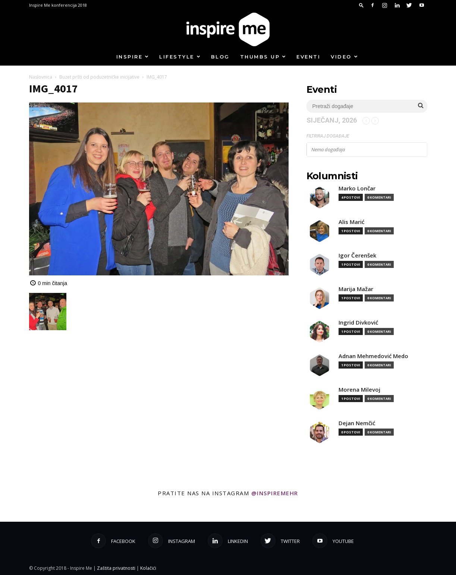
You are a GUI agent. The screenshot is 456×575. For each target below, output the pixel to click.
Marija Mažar (356, 289)
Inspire (133, 57)
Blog (220, 57)
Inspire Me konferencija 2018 (58, 5)
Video (344, 57)
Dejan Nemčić (357, 423)
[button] (361, 5)
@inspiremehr (274, 493)
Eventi (308, 57)
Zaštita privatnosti (116, 568)
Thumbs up (263, 57)
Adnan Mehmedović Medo (373, 356)
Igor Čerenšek (357, 255)
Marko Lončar (357, 188)
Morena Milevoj (359, 389)
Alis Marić (351, 221)
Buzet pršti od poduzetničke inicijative (99, 77)
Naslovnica (40, 77)
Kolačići (148, 568)
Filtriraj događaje (327, 136)
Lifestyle (180, 57)
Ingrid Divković (358, 322)
